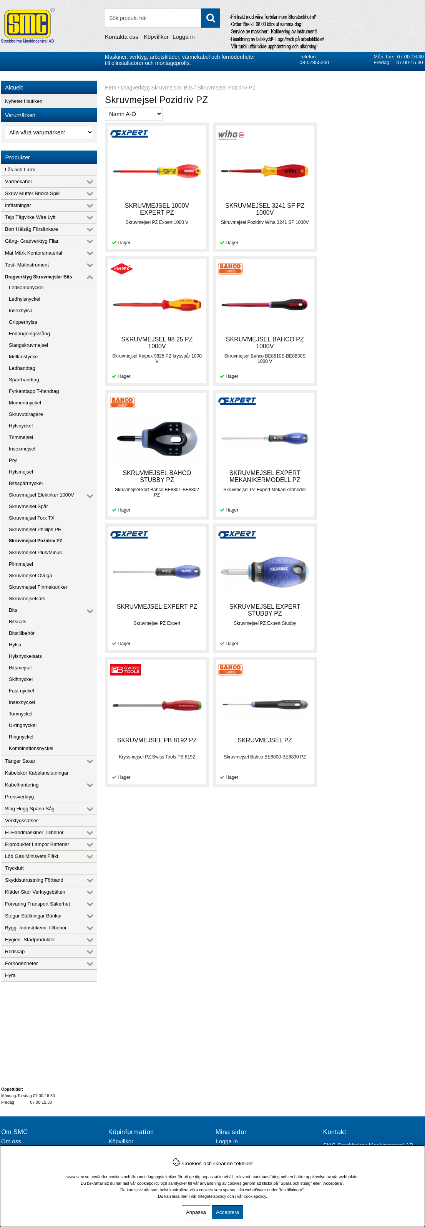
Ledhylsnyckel (24, 299)
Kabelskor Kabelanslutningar (37, 773)
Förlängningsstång (29, 333)
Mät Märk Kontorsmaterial (33, 253)
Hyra (10, 975)
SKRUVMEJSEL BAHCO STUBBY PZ (264, 342)
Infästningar (18, 205)
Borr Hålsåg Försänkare (31, 229)
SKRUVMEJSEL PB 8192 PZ (372, 473)
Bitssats (18, 621)
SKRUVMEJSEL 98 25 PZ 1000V (371, 209)
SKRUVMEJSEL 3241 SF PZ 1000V (264, 209)
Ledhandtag (22, 368)
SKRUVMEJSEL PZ (156, 606)
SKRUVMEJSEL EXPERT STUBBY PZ (264, 476)
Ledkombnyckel (26, 287)
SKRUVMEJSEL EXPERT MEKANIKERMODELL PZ (371, 342)
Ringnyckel (21, 737)
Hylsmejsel (21, 472)
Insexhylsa (20, 310)
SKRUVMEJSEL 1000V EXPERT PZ (157, 209)
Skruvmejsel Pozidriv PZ (35, 540)
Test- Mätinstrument (27, 265)
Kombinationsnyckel (31, 748)
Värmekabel (18, 181)
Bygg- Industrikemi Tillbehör (35, 928)
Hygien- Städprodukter (30, 939)
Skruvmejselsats (27, 598)
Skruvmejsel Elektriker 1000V (41, 495)
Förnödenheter (21, 963)
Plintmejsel (21, 564)
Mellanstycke (23, 356)
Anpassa (196, 1212)
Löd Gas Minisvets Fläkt (31, 856)
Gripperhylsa (23, 322)
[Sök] (162, 18)
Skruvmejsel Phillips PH (35, 529)
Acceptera (227, 1212)
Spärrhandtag (24, 380)
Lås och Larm (20, 169)
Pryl (13, 460)
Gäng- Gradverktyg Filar (31, 241)
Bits (13, 610)
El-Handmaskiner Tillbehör (34, 832)
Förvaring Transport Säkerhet (37, 904)
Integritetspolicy (212, 1196)
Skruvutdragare (26, 414)
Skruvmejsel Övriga (30, 575)
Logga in (184, 36)
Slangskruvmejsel (28, 345)
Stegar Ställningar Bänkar (33, 916)
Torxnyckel (20, 714)
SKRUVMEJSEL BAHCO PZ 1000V (157, 342)
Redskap (15, 951)
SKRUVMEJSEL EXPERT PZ (156, 473)
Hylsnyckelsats (25, 656)
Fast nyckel (21, 691)
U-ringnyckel (23, 725)
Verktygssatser (21, 820)
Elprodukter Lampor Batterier (37, 844)
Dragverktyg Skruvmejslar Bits (38, 277)
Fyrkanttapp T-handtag (34, 391)
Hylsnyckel (21, 426)
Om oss (11, 1141)
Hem (110, 87)
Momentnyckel (25, 403)
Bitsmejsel (20, 668)
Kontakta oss (121, 36)
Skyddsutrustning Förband (34, 880)
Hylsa (15, 644)
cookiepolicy (255, 1196)
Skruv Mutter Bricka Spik (32, 193)
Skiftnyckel (21, 679)
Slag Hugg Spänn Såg (30, 808)
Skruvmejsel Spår (28, 506)
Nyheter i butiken (24, 101)
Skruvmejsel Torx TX (32, 518)
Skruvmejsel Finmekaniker (38, 587)
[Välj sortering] (134, 114)
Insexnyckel (22, 702)
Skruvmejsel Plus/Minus (35, 552)
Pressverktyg (19, 797)
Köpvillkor (156, 36)
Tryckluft (14, 868)
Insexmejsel (22, 449)
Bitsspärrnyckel (26, 483)
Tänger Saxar (20, 761)
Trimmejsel (21, 437)
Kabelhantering (21, 785)
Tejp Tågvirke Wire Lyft (30, 217)
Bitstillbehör (22, 633)
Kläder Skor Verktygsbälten (35, 892)
